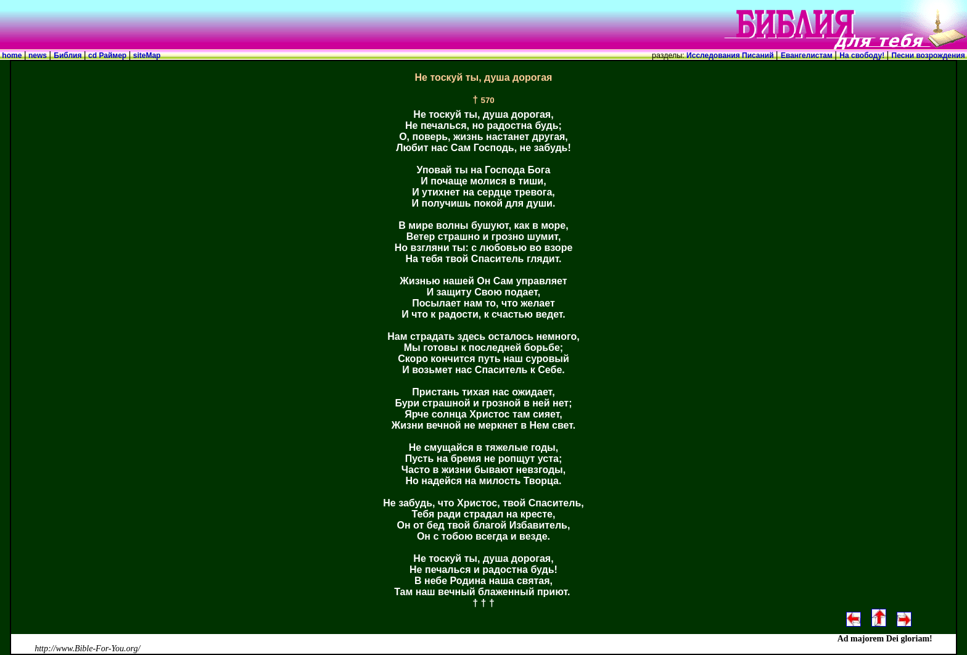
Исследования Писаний (730, 55)
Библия (68, 55)
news (38, 55)
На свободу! (862, 55)
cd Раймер (107, 55)
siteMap (145, 55)
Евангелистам (807, 55)
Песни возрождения (929, 55)
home (12, 55)
